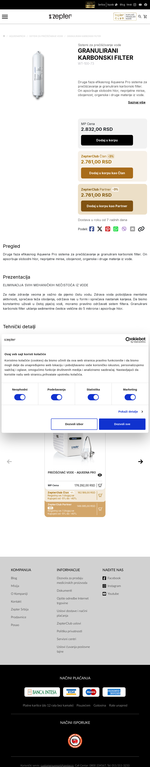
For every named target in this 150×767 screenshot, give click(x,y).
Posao (15, 625)
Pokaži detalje (128, 411)
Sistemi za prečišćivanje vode (46, 36)
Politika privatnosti (69, 631)
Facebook (114, 578)
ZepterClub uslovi (69, 623)
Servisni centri (66, 639)
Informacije (68, 570)
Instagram (114, 586)
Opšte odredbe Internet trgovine (72, 601)
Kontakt (16, 601)
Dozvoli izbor (74, 424)
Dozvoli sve (122, 424)
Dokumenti (64, 590)
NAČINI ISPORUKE (75, 722)
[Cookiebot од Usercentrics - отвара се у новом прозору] (128, 340)
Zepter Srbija (20, 609)
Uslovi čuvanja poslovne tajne (73, 649)
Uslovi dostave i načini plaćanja (72, 613)
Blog (14, 578)
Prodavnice (18, 617)
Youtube (113, 593)
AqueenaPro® (17, 36)
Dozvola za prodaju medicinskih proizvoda (72, 580)
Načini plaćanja (75, 678)
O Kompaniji (19, 593)
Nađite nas (113, 570)
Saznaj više (137, 102)
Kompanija (21, 570)
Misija (15, 586)
